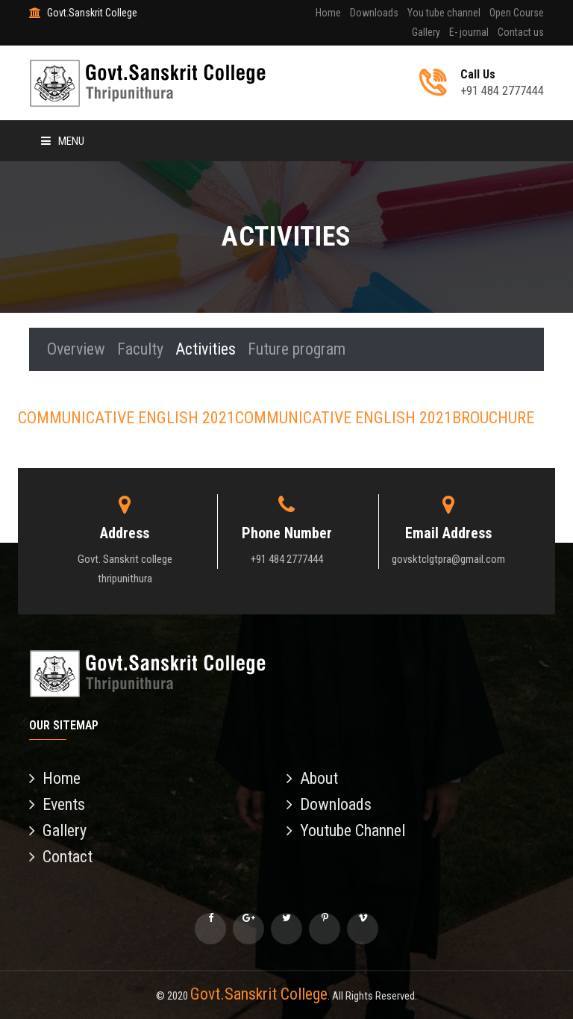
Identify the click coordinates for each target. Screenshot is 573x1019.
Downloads (374, 13)
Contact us (521, 32)
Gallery (426, 32)
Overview (76, 349)
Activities (205, 349)
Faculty (140, 349)
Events (57, 804)
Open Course (516, 13)
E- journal (469, 32)
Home (328, 13)
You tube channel (443, 13)
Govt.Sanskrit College (259, 994)
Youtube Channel (345, 830)
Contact (61, 856)
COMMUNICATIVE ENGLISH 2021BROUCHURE (384, 417)
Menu (62, 141)
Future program (296, 349)
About (312, 778)
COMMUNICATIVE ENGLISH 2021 (126, 417)
